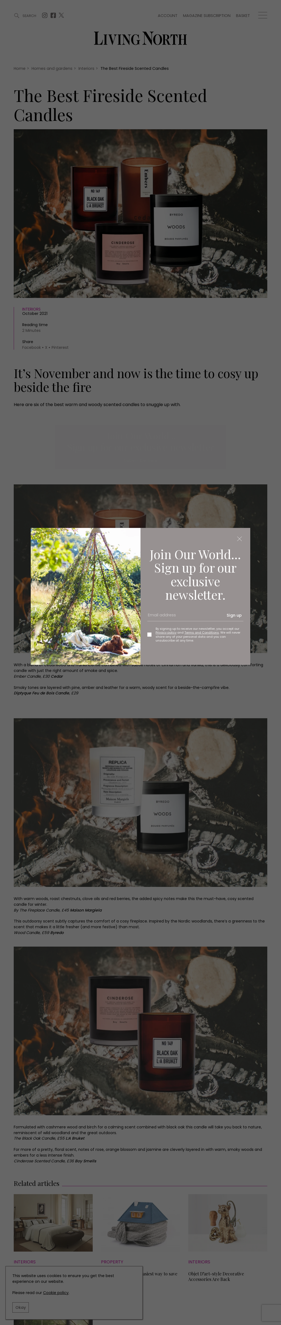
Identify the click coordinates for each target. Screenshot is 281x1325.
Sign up (234, 615)
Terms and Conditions (201, 632)
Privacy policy (166, 632)
